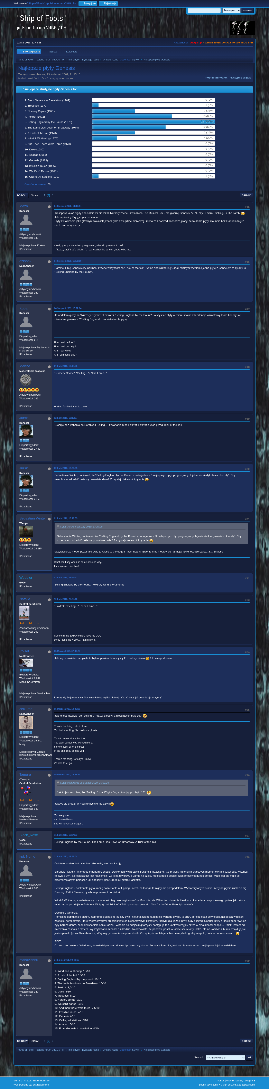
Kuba (23, 308)
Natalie (24, 599)
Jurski (23, 418)
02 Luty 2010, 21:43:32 (65, 577)
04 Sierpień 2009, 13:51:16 (68, 261)
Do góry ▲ (250, 1080)
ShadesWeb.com (41, 1084)
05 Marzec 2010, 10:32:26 (67, 709)
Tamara (25, 774)
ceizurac (25, 709)
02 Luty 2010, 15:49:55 (65, 518)
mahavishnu (28, 960)
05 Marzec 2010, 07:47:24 (67, 651)
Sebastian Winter (32, 518)
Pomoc (220, 1080)
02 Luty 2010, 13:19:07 (65, 418)
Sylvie (135, 59)
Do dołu (22, 195)
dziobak (25, 261)
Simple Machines (41, 1080)
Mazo (23, 206)
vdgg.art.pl (196, 42)
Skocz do (199, 1057)
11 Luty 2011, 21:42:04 (65, 856)
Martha (24, 366)
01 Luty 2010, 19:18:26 (65, 366)
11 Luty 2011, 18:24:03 (65, 835)
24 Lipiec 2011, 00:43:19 (66, 960)
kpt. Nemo (27, 856)
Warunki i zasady (234, 1080)
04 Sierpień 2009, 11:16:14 (68, 206)
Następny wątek (240, 77)
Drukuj (246, 195)
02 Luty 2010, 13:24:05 (65, 468)
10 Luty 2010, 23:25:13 (65, 599)
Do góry (22, 1041)
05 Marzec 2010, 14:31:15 (67, 774)
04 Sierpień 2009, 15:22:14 (68, 308)
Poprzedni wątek (216, 77)
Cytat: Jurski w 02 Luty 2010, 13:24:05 (81, 526)
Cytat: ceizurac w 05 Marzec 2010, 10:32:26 (84, 783)
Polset (24, 651)
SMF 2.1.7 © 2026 (22, 1080)
